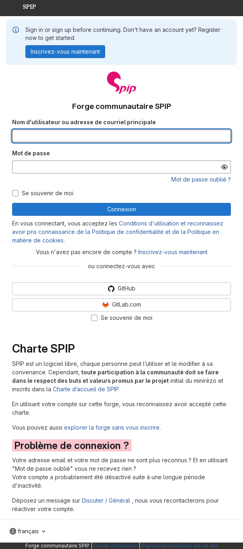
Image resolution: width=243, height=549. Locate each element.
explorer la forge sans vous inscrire (112, 427)
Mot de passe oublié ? (201, 179)
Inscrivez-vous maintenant (173, 251)
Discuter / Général (107, 500)
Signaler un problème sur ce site (179, 546)
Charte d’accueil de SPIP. (86, 389)
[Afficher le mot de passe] (224, 167)
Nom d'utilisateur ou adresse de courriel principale (84, 122)
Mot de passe (31, 153)
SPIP (23, 5)
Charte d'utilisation (115, 546)
